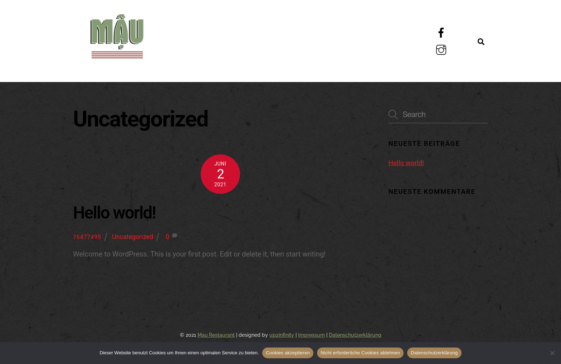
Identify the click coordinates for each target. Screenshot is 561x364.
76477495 (87, 237)
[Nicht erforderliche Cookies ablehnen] (552, 352)
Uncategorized (132, 236)
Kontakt (189, 64)
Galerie (335, 32)
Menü (179, 32)
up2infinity (281, 335)
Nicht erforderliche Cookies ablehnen (360, 352)
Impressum (311, 335)
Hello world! (114, 213)
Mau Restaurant (216, 335)
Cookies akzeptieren (288, 352)
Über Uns (253, 32)
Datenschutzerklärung (355, 335)
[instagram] (442, 50)
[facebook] (442, 32)
